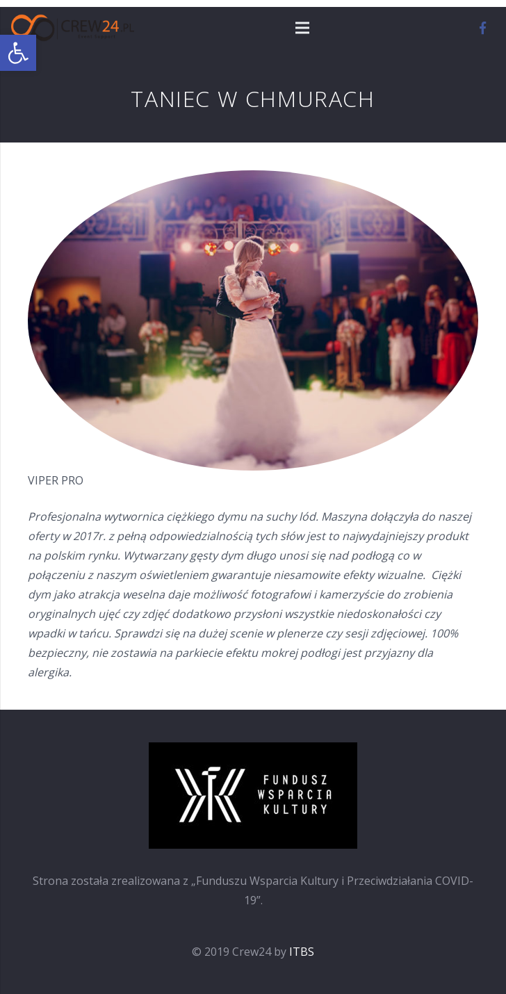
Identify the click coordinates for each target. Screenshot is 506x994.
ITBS (301, 951)
